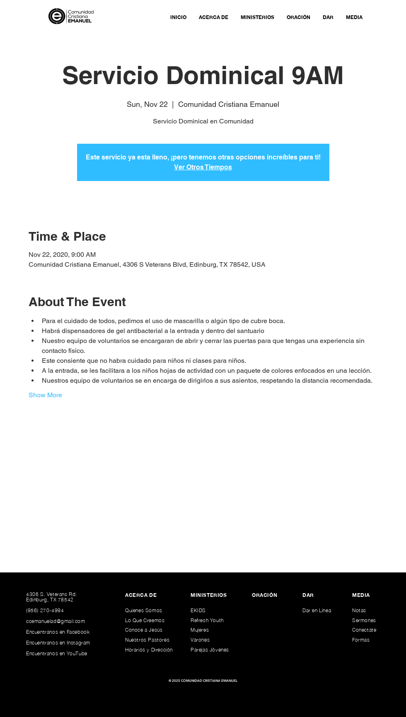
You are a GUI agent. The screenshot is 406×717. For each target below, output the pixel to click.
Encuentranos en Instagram (58, 643)
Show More (45, 395)
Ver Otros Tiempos (203, 167)
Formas (361, 640)
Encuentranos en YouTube (56, 653)
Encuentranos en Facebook (57, 632)
